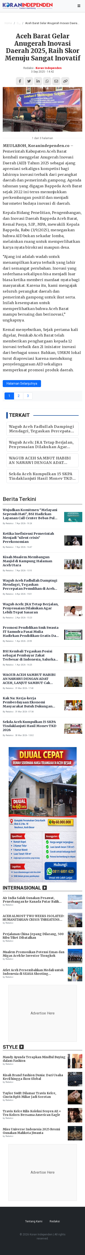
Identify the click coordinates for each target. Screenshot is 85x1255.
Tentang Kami (33, 1221)
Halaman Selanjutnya (22, 383)
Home (8, 23)
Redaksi (55, 1221)
